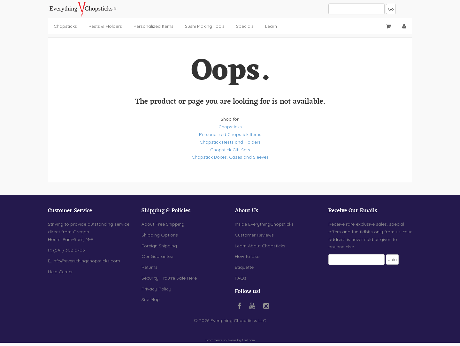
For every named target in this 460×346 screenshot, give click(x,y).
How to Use (247, 256)
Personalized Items (153, 26)
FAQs (240, 278)
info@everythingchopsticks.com (86, 261)
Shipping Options (160, 235)
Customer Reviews (254, 235)
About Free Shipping (163, 224)
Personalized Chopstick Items (230, 134)
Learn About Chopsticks (260, 246)
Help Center (60, 272)
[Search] (356, 9)
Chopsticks (65, 26)
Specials (245, 26)
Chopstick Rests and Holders (230, 142)
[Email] (356, 259)
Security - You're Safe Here (169, 278)
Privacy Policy (156, 289)
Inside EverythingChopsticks (264, 224)
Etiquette (244, 267)
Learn (271, 26)
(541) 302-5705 (68, 250)
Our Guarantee (157, 256)
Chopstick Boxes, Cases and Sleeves (230, 157)
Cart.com (248, 340)
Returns (149, 267)
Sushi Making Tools (205, 26)
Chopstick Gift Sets (230, 150)
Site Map (151, 299)
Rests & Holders (105, 26)
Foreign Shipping (159, 246)
